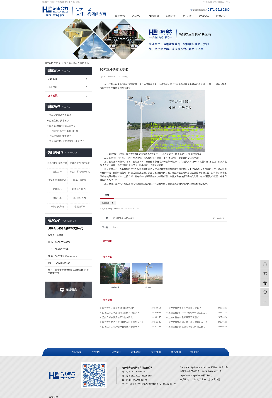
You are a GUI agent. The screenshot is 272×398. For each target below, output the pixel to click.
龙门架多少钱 (79, 198)
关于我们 (187, 16)
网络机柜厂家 (79, 180)
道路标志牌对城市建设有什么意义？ (66, 141)
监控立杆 (57, 171)
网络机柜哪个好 (79, 189)
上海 (204, 379)
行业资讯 (53, 87)
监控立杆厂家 (108, 203)
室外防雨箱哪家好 (57, 180)
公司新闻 (53, 79)
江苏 (194, 379)
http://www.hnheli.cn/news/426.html (123, 209)
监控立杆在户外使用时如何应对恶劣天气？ (123, 322)
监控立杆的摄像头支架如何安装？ (184, 308)
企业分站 (206, 2)
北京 (208, 379)
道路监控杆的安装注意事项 (62, 125)
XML (228, 2)
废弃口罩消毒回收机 (80, 171)
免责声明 (215, 379)
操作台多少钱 (57, 206)
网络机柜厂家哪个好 (57, 163)
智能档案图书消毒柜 (80, 163)
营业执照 (195, 352)
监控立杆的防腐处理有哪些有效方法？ (187, 326)
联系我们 (221, 16)
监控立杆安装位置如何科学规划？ (118, 308)
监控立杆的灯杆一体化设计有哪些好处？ (188, 312)
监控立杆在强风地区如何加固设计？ (119, 317)
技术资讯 (84, 63)
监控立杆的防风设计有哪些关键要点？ (120, 326)
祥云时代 (207, 375)
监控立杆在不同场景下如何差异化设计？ (188, 322)
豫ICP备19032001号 (212, 371)
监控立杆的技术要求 (59, 120)
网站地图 (215, 2)
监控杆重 (57, 198)
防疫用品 (57, 189)
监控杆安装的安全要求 (60, 115)
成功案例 (154, 16)
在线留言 (204, 16)
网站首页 (120, 16)
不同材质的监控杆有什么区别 (63, 131)
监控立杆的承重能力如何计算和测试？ (120, 312)
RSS (222, 2)
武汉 (199, 379)
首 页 (63, 63)
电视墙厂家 (79, 206)
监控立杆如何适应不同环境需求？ (184, 317)
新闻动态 (171, 16)
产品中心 (137, 16)
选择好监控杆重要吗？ (60, 136)
